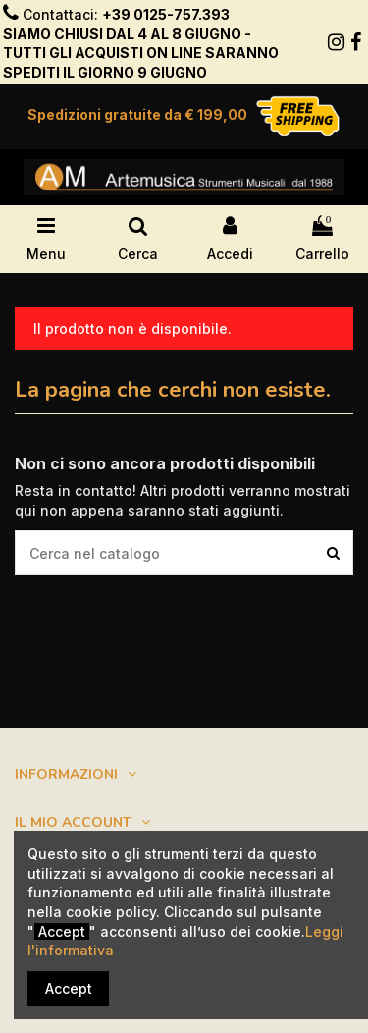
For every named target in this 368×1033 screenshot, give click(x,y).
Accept (68, 988)
